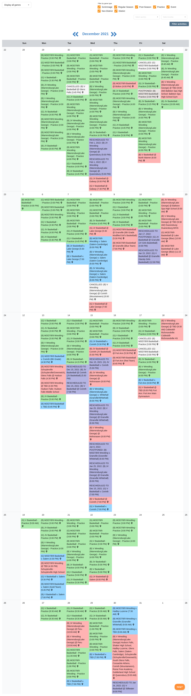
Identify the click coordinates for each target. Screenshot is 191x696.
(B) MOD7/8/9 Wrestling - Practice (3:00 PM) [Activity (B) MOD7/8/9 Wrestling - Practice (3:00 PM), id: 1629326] (147, 76)
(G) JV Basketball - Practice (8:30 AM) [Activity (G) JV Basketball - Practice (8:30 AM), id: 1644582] (77, 609)
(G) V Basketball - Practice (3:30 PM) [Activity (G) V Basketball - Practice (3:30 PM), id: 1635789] (51, 223)
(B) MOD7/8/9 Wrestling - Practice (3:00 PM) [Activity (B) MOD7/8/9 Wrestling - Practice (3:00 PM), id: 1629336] (76, 523)
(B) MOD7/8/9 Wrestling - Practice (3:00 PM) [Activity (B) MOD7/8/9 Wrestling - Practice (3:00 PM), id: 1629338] (76, 674)
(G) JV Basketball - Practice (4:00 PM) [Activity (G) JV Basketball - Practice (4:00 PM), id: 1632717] (77, 98)
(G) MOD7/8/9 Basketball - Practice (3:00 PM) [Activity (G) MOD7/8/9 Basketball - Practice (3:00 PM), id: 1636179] (148, 203)
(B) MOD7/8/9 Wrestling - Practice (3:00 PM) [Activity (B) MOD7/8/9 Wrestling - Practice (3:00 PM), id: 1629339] (99, 636)
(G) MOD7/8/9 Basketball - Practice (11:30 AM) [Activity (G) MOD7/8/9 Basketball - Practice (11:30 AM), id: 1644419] (76, 653)
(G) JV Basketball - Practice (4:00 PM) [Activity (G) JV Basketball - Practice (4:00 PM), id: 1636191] (77, 232)
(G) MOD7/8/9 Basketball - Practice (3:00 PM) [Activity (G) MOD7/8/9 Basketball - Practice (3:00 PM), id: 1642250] (99, 523)
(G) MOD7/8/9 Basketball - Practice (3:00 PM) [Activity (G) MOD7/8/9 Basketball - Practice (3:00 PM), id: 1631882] (99, 58)
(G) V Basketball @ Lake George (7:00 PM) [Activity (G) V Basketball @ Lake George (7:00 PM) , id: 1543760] (98, 307)
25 (5, 515)
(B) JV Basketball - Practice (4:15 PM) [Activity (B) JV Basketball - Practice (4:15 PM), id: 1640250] (77, 360)
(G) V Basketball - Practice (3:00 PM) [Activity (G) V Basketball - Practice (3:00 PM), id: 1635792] (123, 208)
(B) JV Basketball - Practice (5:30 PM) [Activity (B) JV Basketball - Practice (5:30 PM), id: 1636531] (51, 238)
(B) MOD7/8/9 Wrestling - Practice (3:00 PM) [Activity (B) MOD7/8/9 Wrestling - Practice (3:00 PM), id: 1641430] (124, 521)
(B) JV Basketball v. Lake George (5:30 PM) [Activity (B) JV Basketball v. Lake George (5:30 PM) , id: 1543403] (76, 249)
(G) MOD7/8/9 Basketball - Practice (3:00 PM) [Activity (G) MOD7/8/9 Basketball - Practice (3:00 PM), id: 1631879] (76, 58)
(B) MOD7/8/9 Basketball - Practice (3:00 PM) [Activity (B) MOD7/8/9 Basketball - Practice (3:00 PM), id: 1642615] (99, 533)
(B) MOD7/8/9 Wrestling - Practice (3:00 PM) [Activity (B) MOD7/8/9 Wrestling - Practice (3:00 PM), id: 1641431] (99, 647)
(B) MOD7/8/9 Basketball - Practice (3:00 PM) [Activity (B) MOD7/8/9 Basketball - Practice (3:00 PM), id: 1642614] (76, 544)
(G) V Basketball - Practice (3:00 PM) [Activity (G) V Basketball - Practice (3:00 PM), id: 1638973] (77, 322)
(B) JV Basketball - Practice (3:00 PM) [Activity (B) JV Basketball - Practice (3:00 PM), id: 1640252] (123, 329)
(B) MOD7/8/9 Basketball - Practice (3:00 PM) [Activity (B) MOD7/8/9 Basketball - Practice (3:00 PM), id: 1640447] (99, 334)
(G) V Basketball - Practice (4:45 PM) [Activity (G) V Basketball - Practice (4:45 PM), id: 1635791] (77, 240)
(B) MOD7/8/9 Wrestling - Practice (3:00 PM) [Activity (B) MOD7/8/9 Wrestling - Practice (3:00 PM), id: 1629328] (76, 213)
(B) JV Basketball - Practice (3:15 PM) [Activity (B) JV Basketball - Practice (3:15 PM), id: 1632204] (148, 102)
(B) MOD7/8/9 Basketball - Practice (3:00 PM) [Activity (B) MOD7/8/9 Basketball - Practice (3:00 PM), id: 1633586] (99, 79)
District (122, 11)
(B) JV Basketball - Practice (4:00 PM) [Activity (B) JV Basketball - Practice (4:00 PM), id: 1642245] (77, 566)
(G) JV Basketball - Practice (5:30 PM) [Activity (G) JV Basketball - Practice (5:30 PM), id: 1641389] (77, 581)
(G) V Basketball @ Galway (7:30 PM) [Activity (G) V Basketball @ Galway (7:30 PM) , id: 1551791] (99, 187)
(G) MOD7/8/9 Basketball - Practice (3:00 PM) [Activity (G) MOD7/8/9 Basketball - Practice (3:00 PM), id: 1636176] (52, 201)
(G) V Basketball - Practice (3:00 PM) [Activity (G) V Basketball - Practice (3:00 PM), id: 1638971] (51, 322)
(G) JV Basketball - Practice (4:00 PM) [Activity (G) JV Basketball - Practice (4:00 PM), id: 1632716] (51, 113)
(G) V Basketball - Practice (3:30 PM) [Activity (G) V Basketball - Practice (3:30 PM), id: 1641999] (100, 542)
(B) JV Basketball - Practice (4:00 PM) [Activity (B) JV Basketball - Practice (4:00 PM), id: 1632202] (123, 92)
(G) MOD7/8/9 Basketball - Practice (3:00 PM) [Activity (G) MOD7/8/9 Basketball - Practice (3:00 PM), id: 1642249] (76, 533)
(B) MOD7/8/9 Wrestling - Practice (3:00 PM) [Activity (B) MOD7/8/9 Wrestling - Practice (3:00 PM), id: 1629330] (147, 213)
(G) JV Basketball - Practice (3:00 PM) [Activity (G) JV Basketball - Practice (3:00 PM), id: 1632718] (148, 85)
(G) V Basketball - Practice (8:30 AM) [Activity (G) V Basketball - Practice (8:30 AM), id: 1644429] (100, 609)
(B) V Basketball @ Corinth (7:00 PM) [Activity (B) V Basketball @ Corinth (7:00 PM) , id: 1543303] (99, 500)
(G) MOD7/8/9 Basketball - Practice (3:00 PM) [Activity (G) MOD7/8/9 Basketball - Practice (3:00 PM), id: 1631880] (124, 64)
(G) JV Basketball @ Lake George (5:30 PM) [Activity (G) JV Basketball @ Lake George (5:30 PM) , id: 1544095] (99, 231)
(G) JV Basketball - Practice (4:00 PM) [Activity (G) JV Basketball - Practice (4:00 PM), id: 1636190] (51, 231)
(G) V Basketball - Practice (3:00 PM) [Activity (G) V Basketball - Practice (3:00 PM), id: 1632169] (148, 56)
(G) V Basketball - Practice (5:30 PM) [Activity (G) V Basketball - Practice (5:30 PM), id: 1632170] (123, 134)
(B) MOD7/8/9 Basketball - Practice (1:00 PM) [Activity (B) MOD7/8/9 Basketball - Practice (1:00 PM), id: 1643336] (76, 663)
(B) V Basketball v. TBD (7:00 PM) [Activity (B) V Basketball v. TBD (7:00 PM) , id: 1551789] (75, 682)
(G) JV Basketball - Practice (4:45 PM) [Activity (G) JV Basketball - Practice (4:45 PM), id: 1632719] (123, 126)
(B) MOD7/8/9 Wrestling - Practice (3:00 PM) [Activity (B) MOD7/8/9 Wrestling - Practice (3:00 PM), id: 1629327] (52, 216)
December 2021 (96, 34)
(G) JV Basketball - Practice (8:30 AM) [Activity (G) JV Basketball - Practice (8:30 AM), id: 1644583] (100, 617)
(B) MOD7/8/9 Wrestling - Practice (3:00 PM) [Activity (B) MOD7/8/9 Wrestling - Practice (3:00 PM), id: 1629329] (124, 201)
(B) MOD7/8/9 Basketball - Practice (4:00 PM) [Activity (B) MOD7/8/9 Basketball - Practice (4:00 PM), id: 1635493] (30, 204)
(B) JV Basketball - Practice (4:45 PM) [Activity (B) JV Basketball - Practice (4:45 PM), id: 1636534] (100, 222)
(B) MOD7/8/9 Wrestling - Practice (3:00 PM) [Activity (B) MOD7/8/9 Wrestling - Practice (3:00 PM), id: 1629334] (147, 323)
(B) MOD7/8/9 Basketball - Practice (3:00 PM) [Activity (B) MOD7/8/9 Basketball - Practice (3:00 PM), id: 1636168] (52, 208)
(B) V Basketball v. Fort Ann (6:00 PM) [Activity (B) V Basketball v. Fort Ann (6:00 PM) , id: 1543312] (148, 381)
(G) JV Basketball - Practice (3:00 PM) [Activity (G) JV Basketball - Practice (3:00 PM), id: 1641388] (51, 536)
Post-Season (145, 7)
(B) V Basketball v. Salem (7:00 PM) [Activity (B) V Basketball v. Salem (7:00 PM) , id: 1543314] (52, 596)
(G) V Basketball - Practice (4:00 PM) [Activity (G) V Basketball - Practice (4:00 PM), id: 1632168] (77, 165)
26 (5, 603)
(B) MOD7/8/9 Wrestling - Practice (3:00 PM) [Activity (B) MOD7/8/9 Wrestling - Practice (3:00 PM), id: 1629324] (99, 68)
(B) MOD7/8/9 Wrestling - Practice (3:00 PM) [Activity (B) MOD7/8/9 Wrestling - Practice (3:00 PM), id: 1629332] (76, 331)
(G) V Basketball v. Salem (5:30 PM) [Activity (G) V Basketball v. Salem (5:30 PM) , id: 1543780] (53, 578)
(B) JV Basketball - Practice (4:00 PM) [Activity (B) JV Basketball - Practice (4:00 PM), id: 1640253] (148, 360)
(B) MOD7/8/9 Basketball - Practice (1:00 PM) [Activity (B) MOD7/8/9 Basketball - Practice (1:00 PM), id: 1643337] (99, 626)
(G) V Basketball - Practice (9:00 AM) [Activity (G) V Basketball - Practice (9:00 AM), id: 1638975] (30, 523)
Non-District (107, 11)
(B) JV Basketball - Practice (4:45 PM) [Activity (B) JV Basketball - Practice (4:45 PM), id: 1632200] (77, 172)
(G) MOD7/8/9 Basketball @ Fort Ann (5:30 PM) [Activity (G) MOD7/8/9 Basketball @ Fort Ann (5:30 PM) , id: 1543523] (124, 351)
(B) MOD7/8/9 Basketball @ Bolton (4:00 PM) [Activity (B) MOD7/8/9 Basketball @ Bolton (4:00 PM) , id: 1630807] (124, 85)
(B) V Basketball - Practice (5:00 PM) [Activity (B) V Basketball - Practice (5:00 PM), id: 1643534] (100, 570)
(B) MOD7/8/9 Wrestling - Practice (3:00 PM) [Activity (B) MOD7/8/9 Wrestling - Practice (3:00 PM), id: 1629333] (124, 322)
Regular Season (125, 7)
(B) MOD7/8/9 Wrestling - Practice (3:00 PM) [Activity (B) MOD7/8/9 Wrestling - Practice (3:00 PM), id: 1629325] (124, 56)
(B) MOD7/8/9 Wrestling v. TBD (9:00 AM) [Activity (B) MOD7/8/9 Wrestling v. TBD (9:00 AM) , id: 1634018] (125, 630)
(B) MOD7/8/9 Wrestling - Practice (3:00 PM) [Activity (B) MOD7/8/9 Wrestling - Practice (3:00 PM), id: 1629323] (76, 68)
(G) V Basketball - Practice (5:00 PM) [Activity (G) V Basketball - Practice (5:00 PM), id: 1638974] (123, 337)
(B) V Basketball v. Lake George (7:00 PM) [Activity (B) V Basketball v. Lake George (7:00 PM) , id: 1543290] (75, 259)
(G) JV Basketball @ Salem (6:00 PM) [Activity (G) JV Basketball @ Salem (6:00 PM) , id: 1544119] (99, 578)
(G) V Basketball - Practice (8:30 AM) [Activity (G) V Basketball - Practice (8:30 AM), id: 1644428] (77, 617)
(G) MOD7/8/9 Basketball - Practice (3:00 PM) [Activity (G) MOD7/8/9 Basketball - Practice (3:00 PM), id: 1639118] (99, 323)
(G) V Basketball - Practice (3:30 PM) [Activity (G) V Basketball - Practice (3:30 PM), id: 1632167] (51, 79)
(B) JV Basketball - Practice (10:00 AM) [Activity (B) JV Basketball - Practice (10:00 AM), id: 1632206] (170, 104)
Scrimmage (107, 7)
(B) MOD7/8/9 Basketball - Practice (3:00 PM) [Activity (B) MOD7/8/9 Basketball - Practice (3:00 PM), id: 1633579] (76, 79)
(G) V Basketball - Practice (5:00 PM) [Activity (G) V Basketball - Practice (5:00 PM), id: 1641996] (77, 573)
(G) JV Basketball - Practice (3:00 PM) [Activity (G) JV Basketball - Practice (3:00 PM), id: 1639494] (148, 332)
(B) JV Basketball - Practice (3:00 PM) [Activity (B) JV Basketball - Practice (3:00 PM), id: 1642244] (51, 529)
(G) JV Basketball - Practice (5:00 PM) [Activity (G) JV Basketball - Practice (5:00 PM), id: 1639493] (123, 344)
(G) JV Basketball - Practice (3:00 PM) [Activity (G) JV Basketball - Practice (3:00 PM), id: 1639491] (51, 329)
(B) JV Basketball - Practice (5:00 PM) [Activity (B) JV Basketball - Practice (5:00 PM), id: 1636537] (123, 223)
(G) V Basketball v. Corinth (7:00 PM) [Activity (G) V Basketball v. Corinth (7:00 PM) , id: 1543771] (99, 508)
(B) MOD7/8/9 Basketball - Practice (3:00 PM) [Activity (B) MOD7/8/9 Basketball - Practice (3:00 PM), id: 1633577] (52, 71)
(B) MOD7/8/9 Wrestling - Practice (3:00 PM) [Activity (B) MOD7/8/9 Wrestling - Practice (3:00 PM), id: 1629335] (52, 521)
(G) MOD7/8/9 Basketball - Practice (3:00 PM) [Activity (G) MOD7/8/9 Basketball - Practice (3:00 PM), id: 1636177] (76, 203)
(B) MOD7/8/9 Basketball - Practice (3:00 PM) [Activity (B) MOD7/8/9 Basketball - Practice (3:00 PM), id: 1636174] (148, 223)
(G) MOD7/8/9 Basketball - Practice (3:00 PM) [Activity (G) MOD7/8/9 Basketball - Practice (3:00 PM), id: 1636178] (99, 213)
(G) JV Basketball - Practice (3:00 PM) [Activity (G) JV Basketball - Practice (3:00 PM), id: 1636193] (123, 216)
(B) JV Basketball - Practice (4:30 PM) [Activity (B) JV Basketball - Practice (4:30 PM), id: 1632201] (100, 134)
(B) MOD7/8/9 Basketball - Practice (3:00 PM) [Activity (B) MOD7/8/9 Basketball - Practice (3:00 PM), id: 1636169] (76, 223)
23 (5, 194)
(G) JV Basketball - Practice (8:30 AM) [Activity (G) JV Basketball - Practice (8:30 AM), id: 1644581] (51, 617)
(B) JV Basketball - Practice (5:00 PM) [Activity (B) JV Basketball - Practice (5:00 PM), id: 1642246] (100, 563)
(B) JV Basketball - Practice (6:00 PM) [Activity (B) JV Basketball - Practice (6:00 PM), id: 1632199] (51, 147)
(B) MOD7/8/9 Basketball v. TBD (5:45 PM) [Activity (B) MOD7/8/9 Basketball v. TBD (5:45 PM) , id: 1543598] (52, 405)
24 (5, 315)
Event (173, 7)
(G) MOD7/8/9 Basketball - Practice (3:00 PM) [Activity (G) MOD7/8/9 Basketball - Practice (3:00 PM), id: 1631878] (52, 64)
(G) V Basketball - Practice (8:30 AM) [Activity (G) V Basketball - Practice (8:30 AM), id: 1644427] (51, 609)
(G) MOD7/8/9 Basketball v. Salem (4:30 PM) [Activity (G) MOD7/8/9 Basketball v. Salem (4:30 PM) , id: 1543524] (52, 557)
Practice (161, 7)
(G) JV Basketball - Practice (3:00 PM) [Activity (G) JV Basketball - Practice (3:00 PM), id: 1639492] (77, 340)
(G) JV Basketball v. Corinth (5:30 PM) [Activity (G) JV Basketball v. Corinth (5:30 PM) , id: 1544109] (99, 342)
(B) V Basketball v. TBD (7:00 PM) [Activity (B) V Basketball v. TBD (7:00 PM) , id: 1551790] (98, 656)
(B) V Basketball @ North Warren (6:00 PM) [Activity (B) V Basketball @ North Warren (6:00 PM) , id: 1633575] (147, 157)
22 (5, 50)
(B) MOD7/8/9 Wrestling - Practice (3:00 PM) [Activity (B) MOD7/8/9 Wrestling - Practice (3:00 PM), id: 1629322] (52, 56)
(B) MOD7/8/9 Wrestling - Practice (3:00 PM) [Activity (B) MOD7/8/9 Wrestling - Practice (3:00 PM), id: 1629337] (124, 529)
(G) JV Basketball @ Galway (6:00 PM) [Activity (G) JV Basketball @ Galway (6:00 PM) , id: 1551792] (99, 180)
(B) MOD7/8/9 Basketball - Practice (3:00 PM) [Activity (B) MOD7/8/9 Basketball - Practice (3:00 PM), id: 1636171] (99, 203)
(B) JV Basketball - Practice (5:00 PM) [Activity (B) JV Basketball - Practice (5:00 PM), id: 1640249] (51, 397)
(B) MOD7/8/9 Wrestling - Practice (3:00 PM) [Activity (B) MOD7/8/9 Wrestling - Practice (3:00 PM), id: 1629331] (52, 337)
